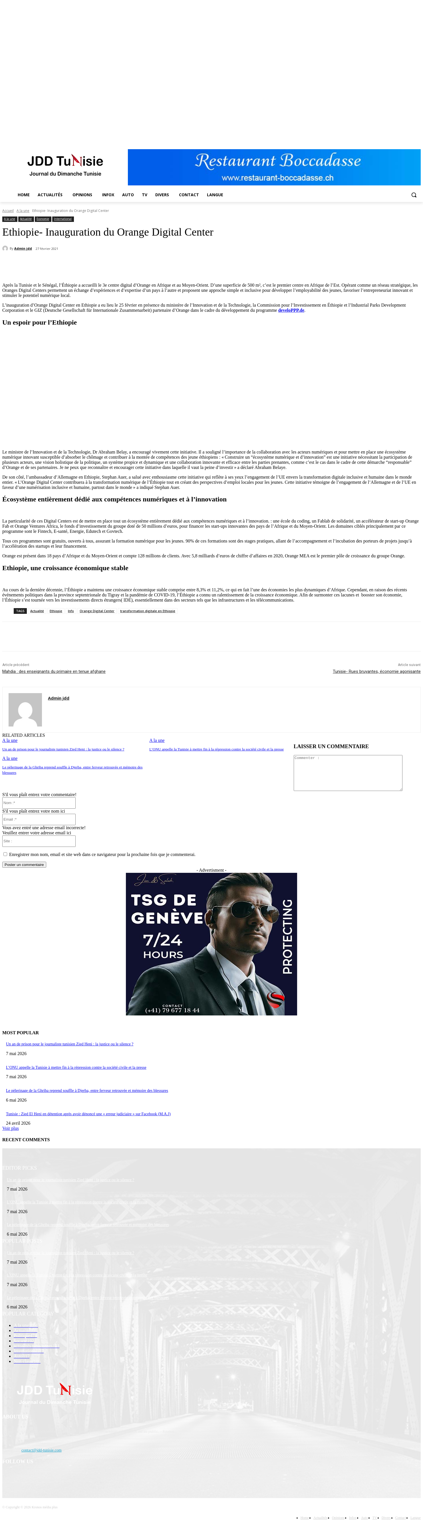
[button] (414, 195)
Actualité (25, 218)
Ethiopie (56, 611)
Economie (43, 218)
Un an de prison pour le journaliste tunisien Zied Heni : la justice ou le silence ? (61, 749)
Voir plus (10, 1135)
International (62, 218)
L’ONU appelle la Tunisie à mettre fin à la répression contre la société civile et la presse (214, 749)
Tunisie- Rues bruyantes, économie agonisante (377, 671)
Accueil (8, 210)
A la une (23, 210)
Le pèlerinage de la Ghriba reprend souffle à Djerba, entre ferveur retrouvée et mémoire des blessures (87, 1097)
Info (71, 611)
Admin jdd (23, 248)
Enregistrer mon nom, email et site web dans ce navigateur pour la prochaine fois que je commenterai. (102, 861)
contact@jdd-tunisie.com (41, 1457)
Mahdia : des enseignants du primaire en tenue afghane (54, 671)
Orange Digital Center (97, 611)
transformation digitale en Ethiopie (147, 611)
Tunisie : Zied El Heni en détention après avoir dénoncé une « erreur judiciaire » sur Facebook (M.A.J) (88, 1121)
